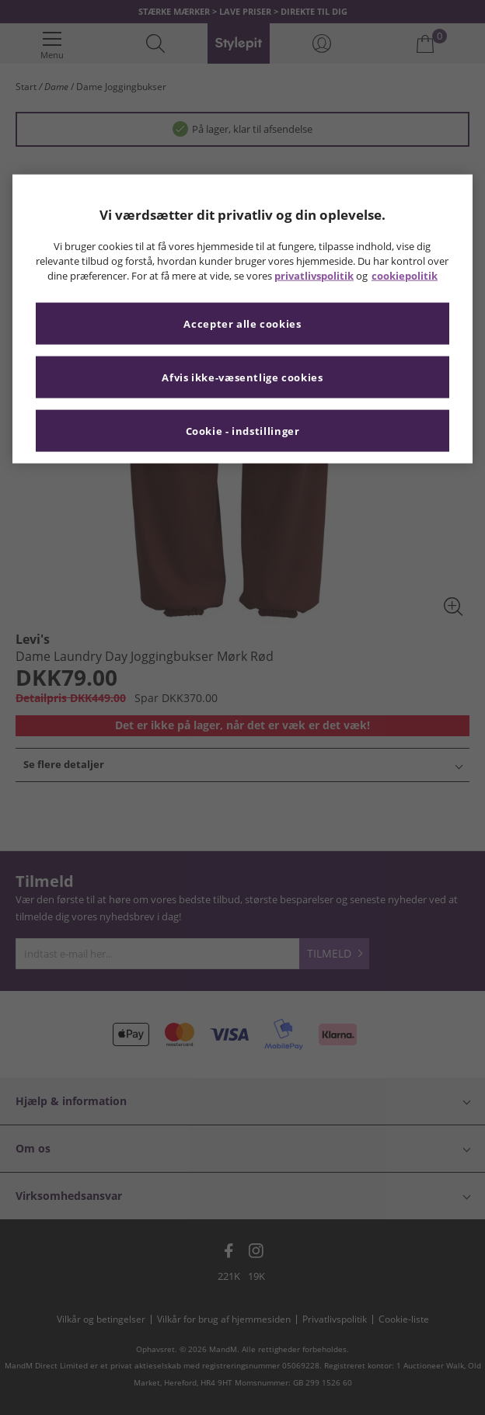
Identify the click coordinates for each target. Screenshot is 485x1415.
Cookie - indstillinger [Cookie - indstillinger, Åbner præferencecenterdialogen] (243, 430)
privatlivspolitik (314, 275)
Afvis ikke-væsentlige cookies (242, 377)
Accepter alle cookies (242, 323)
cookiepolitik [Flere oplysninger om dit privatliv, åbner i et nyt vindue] (405, 275)
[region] (242, 319)
